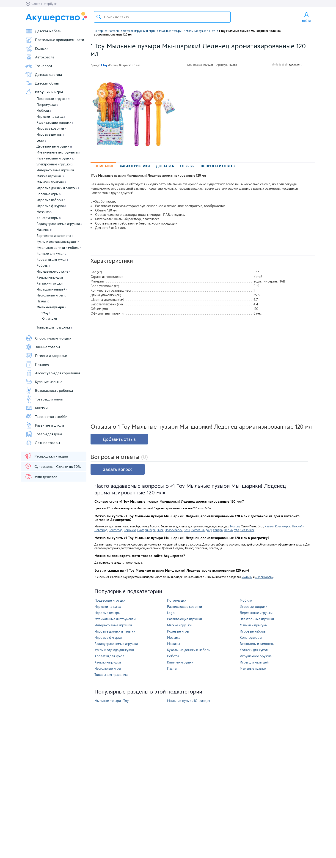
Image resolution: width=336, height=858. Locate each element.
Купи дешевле (41, 476)
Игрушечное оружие (53, 271)
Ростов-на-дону (201, 530)
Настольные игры (51, 295)
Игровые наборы (50, 200)
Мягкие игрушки (50, 176)
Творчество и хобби (46, 416)
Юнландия (49, 318)
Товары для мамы (44, 399)
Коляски (37, 48)
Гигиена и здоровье (46, 355)
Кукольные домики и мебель (58, 247)
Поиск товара (99, 17)
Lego (41, 140)
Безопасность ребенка (49, 390)
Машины (44, 230)
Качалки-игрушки (50, 277)
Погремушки (47, 105)
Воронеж (130, 530)
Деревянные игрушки (54, 146)
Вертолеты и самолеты (54, 236)
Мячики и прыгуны (51, 182)
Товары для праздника (54, 327)
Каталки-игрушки (50, 283)
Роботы (43, 265)
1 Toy (45, 313)
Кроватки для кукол (52, 259)
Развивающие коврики (55, 122)
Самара (218, 530)
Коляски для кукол (51, 253)
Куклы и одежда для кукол (57, 242)
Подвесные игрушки (53, 99)
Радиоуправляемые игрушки (59, 224)
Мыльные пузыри (51, 307)
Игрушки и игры (44, 92)
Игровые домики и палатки (57, 188)
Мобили (43, 110)
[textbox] (162, 17)
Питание (37, 364)
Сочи (187, 530)
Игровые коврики (51, 128)
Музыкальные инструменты (58, 152)
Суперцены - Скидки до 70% (53, 466)
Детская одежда (43, 74)
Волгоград (115, 530)
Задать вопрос (117, 469)
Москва (235, 526)
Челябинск (247, 530)
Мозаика (44, 212)
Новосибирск (173, 530)
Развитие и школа (44, 425)
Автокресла (39, 57)
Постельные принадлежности (54, 39)
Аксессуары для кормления (52, 373)
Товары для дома (43, 434)
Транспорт (38, 65)
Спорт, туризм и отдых (48, 338)
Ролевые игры (48, 194)
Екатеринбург (146, 530)
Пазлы (42, 301)
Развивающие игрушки (55, 158)
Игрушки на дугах (50, 116)
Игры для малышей (51, 289)
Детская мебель (43, 31)
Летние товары (42, 442)
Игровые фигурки (51, 206)
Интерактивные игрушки (55, 170)
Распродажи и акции (46, 456)
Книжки (36, 407)
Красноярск (283, 526)
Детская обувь (42, 83)
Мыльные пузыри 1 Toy (111, 701)
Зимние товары (42, 347)
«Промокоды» (264, 576)
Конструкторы (48, 218)
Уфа (236, 530)
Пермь (228, 530)
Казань (269, 526)
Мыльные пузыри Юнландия (188, 701)
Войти (306, 16)
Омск (160, 530)
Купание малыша (43, 381)
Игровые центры (50, 134)
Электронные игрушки (54, 164)
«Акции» (247, 576)
